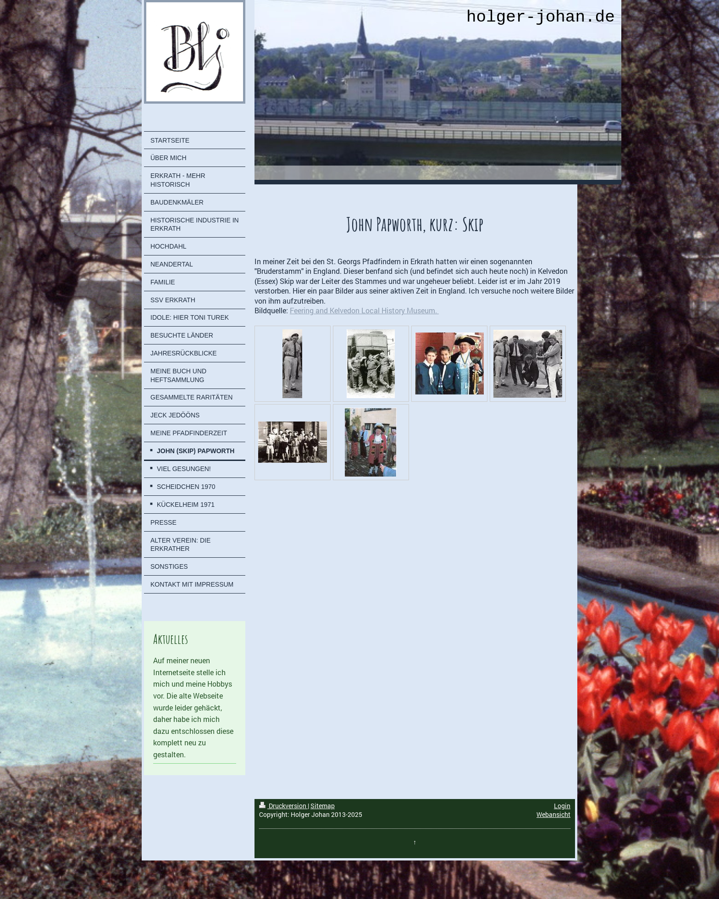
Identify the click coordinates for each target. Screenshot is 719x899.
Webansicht (553, 814)
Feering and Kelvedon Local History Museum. (364, 310)
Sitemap (322, 805)
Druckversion (283, 805)
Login (562, 805)
